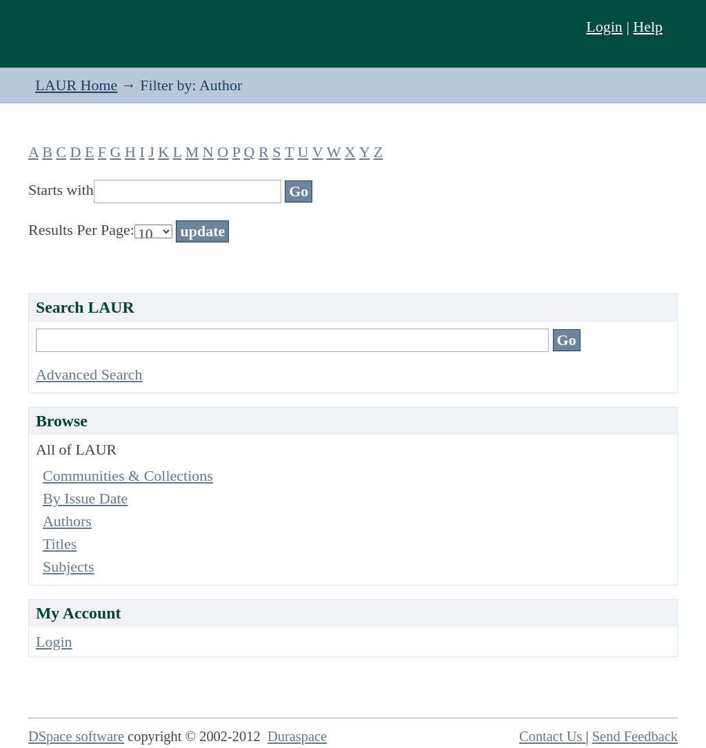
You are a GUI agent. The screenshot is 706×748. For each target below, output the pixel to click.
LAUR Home (76, 85)
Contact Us (552, 736)
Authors (67, 521)
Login (604, 26)
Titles (60, 543)
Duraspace (297, 736)
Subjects (68, 566)
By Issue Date (85, 498)
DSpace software (76, 736)
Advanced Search (89, 374)
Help (648, 26)
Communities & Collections (128, 475)
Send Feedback (635, 736)
